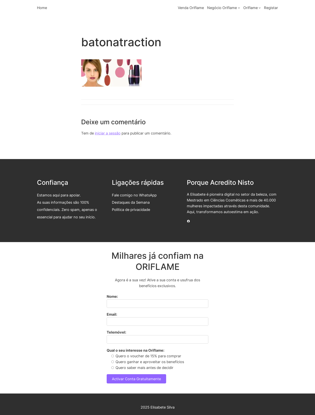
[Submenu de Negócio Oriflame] (239, 8)
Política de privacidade (131, 209)
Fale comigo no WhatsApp (134, 195)
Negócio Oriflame (222, 7)
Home (42, 7)
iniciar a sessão (108, 133)
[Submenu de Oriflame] (260, 8)
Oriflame (250, 7)
